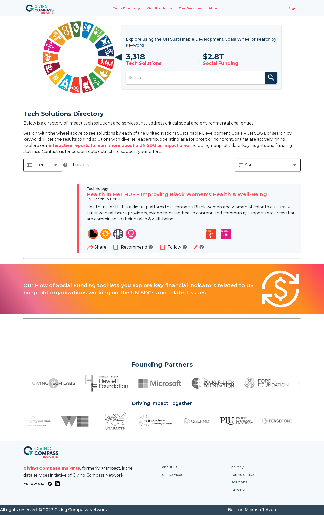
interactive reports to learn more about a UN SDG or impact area (120, 145)
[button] (42, 165)
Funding (238, 489)
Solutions (239, 482)
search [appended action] (271, 77)
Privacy (237, 467)
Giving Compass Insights (51, 468)
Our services (172, 474)
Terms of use (242, 474)
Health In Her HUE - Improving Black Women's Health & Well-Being (177, 194)
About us (169, 467)
